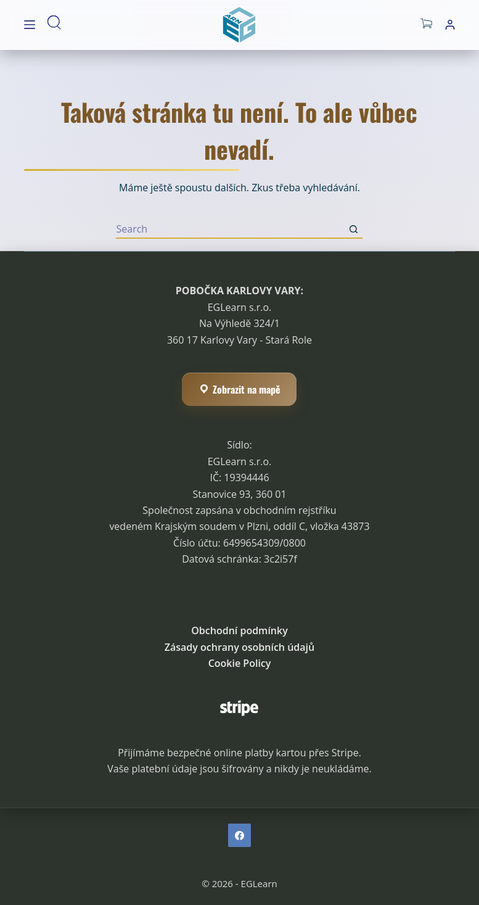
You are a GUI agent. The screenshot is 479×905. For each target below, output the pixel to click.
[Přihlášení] (450, 25)
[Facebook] (240, 835)
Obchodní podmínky (239, 630)
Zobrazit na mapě (239, 389)
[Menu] (29, 24)
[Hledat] (56, 24)
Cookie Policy (239, 663)
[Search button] (353, 229)
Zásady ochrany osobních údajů (239, 647)
